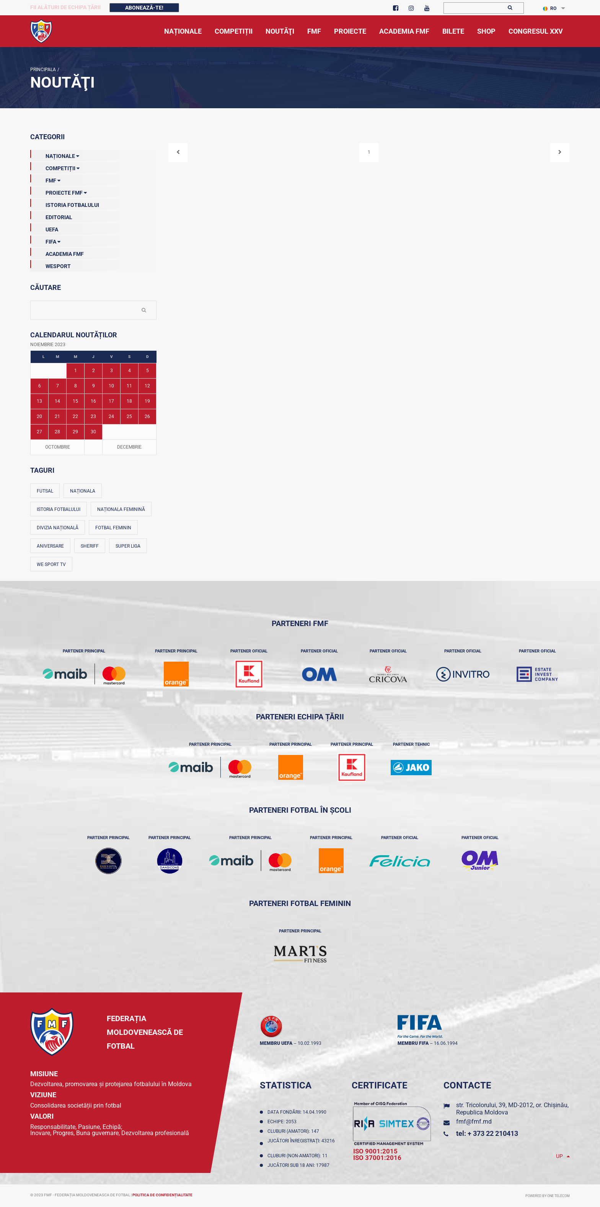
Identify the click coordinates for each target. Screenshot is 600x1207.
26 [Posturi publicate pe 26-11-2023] (147, 416)
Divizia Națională (57, 527)
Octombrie (57, 447)
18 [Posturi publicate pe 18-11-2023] (129, 401)
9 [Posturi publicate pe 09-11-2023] (93, 386)
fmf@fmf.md (474, 1121)
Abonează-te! (144, 8)
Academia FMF (57, 252)
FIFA (45, 240)
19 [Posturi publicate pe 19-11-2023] (147, 401)
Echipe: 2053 (283, 1121)
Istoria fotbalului (58, 509)
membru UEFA (276, 1043)
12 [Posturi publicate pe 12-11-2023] (147, 386)
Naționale (54, 154)
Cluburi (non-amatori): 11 (298, 1155)
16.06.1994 (446, 1043)
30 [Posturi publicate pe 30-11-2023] (93, 431)
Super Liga (128, 546)
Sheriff (90, 546)
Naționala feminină (121, 509)
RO (549, 8)
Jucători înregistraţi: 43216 (301, 1143)
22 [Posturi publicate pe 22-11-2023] (75, 416)
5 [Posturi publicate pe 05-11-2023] (147, 370)
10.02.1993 (309, 1043)
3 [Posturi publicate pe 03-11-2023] (111, 370)
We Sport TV (51, 564)
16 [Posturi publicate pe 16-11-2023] (93, 401)
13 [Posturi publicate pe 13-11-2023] (39, 401)
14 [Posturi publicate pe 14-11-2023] (57, 401)
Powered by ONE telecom (547, 1196)
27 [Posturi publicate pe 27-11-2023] (39, 431)
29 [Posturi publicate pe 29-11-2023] (75, 431)
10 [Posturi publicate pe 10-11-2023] (111, 386)
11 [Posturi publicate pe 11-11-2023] (129, 386)
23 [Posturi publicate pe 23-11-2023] (93, 416)
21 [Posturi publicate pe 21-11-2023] (57, 416)
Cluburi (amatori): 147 (294, 1131)
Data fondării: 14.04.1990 (298, 1112)
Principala (43, 69)
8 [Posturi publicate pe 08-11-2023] (75, 386)
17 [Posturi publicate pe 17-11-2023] (111, 401)
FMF (45, 179)
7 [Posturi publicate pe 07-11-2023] (57, 386)
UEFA (44, 228)
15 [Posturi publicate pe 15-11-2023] (75, 401)
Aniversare (50, 546)
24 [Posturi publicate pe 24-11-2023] (111, 416)
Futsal (45, 491)
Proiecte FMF (58, 191)
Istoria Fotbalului (64, 203)
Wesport (50, 264)
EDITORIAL (51, 215)
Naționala (82, 491)
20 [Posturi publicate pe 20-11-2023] (39, 416)
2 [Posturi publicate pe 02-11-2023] (93, 370)
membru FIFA (413, 1043)
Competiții (55, 166)
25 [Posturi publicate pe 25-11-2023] (129, 416)
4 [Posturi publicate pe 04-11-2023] (129, 370)
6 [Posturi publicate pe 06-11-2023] (39, 386)
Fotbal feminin (113, 527)
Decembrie (129, 447)
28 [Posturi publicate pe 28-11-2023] (57, 431)
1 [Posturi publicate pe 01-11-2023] (75, 370)
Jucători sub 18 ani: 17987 (299, 1165)
